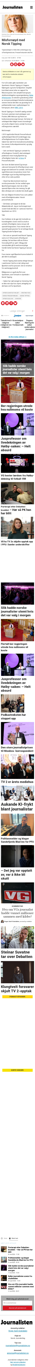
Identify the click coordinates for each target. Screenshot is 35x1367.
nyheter (18, 298)
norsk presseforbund (10, 295)
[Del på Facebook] (12, 64)
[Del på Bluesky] (23, 64)
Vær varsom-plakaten (18, 1362)
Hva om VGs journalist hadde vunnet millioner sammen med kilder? (21, 1286)
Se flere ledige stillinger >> (17, 337)
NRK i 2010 (19, 108)
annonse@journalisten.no (18, 1353)
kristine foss (25, 292)
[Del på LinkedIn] (15, 64)
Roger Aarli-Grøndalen (17, 1331)
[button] (32, 310)
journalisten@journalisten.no (18, 1345)
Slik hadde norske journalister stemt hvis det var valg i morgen (21, 1268)
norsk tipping (25, 295)
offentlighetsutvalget (11, 292)
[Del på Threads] (19, 64)
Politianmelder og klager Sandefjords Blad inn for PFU (20, 1259)
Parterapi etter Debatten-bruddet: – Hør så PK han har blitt (20, 1249)
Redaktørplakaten (19, 1365)
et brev (21, 158)
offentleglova (8, 298)
